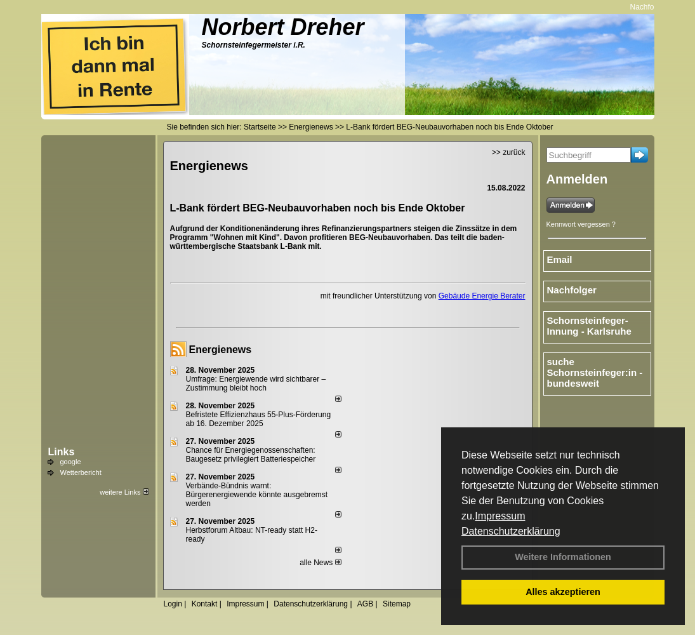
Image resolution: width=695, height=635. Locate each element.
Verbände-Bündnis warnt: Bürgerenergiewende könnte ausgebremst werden (257, 494)
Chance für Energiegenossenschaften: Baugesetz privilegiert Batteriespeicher (251, 455)
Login (173, 603)
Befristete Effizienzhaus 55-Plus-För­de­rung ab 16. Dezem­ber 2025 (258, 419)
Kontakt (205, 603)
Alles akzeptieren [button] (563, 592)
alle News (320, 562)
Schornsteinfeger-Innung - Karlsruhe (589, 326)
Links (61, 451)
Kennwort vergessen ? (581, 224)
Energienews (220, 349)
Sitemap (397, 603)
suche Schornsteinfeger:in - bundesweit (595, 372)
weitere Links (124, 492)
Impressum (500, 516)
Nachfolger (651, 7)
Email (560, 259)
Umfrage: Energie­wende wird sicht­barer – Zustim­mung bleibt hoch (256, 383)
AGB (365, 603)
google (70, 461)
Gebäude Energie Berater (482, 295)
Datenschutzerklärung (510, 531)
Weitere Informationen (563, 557)
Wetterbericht (81, 472)
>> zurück (509, 152)
